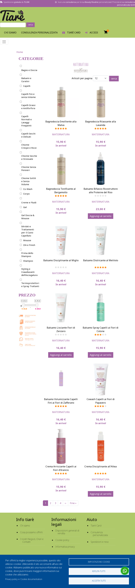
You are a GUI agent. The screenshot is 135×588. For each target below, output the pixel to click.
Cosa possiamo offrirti (31, 532)
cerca (30, 24)
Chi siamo (25, 525)
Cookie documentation (31, 579)
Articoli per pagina (82, 78)
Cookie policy (62, 540)
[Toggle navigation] (4, 42)
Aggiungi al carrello (100, 216)
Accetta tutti (99, 580)
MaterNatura (61, 134)
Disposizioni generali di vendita (67, 532)
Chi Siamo (10, 32)
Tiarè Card (96, 525)
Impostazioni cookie (99, 561)
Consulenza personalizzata (39, 32)
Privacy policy (11, 579)
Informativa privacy (65, 546)
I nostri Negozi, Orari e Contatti (31, 540)
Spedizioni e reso (100, 541)
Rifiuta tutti (98, 571)
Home (19, 52)
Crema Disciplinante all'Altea (100, 466)
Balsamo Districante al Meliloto (100, 260)
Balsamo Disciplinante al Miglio (61, 260)
